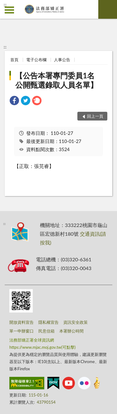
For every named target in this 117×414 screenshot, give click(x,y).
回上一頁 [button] (95, 116)
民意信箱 (46, 330)
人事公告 (62, 59)
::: (5, 4)
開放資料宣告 (21, 322)
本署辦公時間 (71, 330)
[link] (14, 101)
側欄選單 (9, 10)
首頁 (14, 59)
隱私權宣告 (48, 322)
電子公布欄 (36, 59)
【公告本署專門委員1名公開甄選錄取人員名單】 (56, 80)
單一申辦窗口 (21, 330)
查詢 (107, 9)
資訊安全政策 (75, 322)
